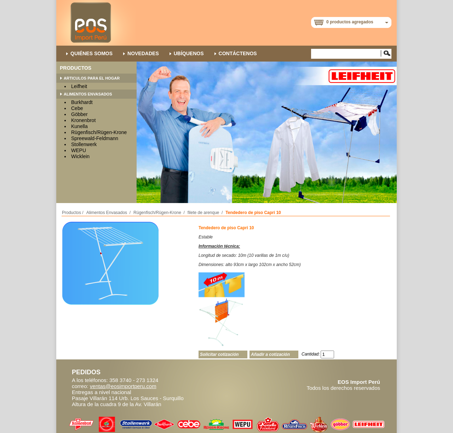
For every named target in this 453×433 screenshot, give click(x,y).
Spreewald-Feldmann (94, 138)
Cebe (77, 108)
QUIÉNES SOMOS (91, 53)
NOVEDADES (143, 53)
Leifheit (79, 86)
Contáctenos (238, 53)
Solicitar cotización (219, 354)
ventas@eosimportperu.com (123, 386)
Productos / (73, 212)
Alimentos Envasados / (108, 212)
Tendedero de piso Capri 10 (253, 212)
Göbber (79, 114)
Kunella (79, 126)
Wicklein (80, 156)
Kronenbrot (83, 120)
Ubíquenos (189, 53)
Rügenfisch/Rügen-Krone (99, 132)
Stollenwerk (84, 144)
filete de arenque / (205, 212)
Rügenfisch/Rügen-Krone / (159, 212)
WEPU (78, 150)
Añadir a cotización (270, 354)
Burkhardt (82, 102)
